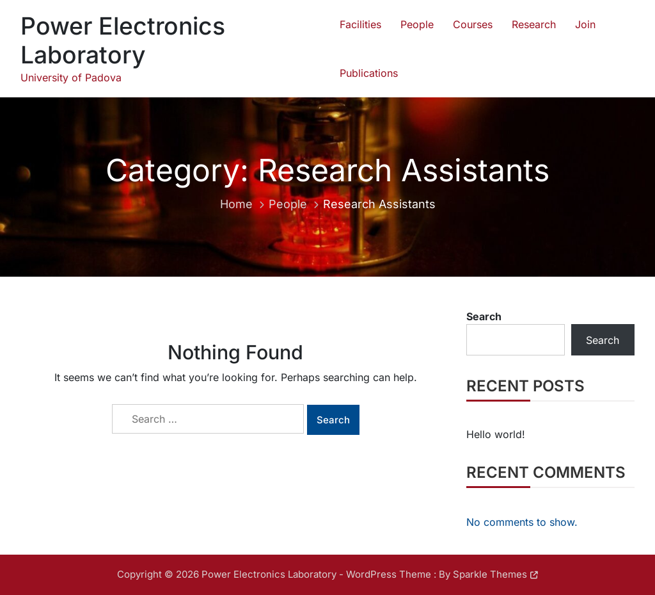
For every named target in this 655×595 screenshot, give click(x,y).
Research (534, 24)
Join (585, 24)
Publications (369, 73)
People (417, 24)
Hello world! (495, 434)
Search (483, 316)
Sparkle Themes (490, 574)
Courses (473, 24)
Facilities (360, 24)
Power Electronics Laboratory (122, 40)
